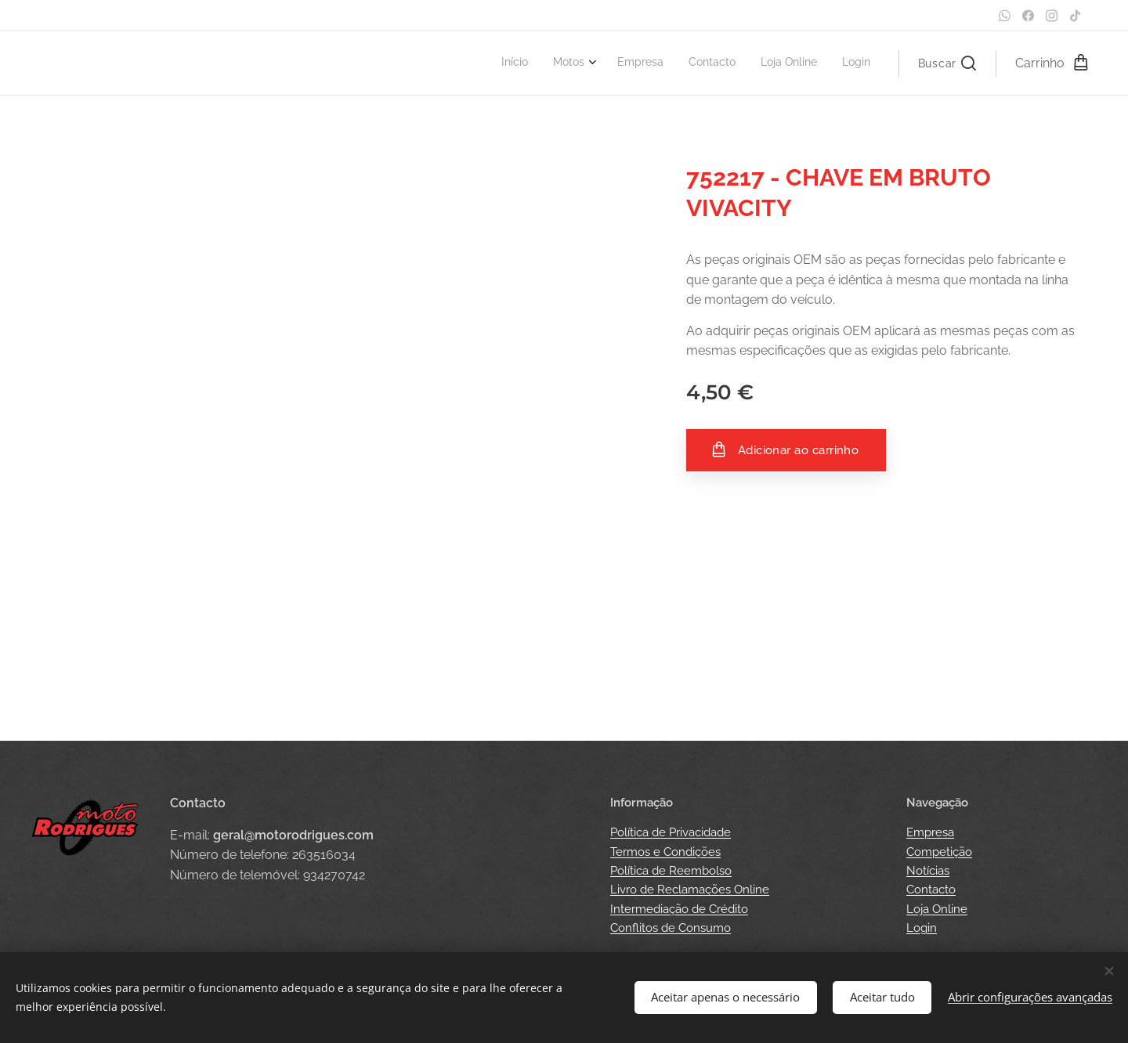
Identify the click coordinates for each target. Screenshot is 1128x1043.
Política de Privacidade (670, 832)
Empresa (930, 832)
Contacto (931, 889)
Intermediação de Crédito (679, 909)
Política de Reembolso (671, 871)
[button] (947, 63)
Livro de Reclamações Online (689, 889)
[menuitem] (741, 63)
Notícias (927, 871)
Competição (939, 852)
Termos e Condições (665, 852)
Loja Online (936, 909)
